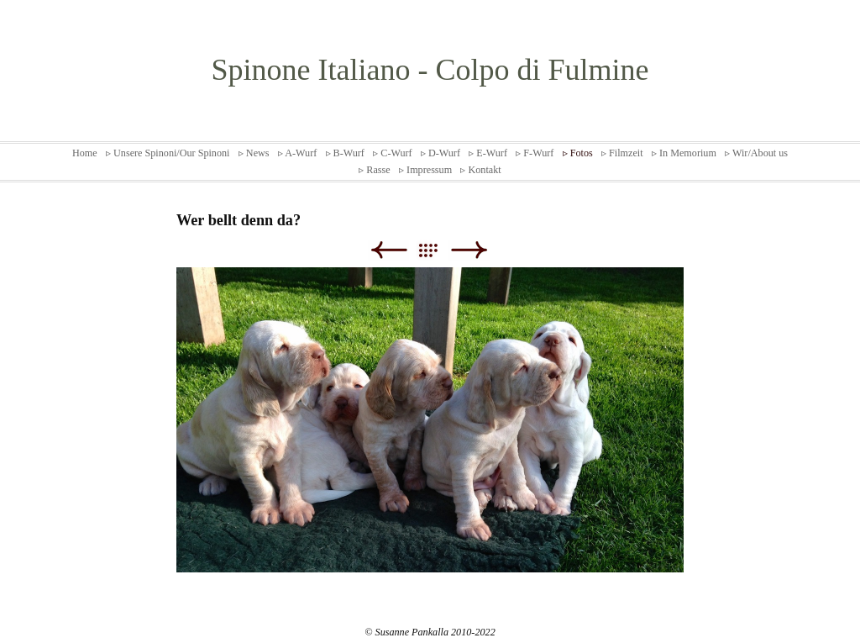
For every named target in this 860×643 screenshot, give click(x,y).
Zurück (388, 250)
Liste (436, 250)
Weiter (469, 250)
